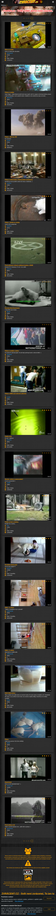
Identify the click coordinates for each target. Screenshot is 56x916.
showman (9, 354)
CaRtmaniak (10, 611)
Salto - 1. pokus (9, 650)
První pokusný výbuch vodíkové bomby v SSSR (19, 265)
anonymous (10, 53)
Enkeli (8, 700)
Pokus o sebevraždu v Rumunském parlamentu (19, 179)
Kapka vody (8, 436)
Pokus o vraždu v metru (12, 350)
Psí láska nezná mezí (11, 564)
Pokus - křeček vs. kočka (12, 222)
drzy (8, 525)
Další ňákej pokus (10, 693)
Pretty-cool (9, 785)
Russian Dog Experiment (12, 308)
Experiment (8, 782)
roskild (8, 397)
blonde (8, 311)
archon (8, 140)
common (9, 183)
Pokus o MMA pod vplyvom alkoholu (15, 393)
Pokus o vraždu (9, 92)
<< (24, 18)
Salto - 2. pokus (9, 607)
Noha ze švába (9, 49)
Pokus (7, 739)
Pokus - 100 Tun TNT (11, 137)
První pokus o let (10, 825)
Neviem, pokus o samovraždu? (14, 479)
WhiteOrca (9, 97)
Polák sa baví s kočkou (11, 522)
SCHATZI (9, 226)
